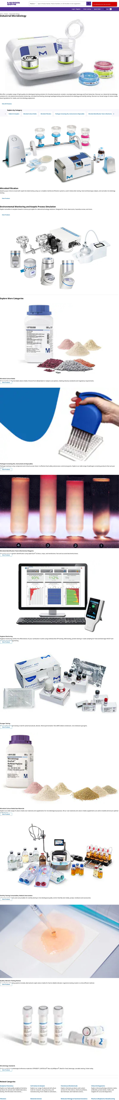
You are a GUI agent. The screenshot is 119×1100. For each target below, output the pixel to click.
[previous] (5, 114)
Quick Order (97, 9)
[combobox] (60, 4)
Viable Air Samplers (14, 114)
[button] (76, 9)
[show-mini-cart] (108, 9)
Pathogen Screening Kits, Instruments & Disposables (69, 114)
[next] (114, 114)
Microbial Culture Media (30, 114)
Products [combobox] (32, 3)
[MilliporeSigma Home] (13, 3)
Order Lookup (87, 9)
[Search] (88, 4)
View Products (6, 382)
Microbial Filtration (46, 114)
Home (1, 14)
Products (6, 14)
